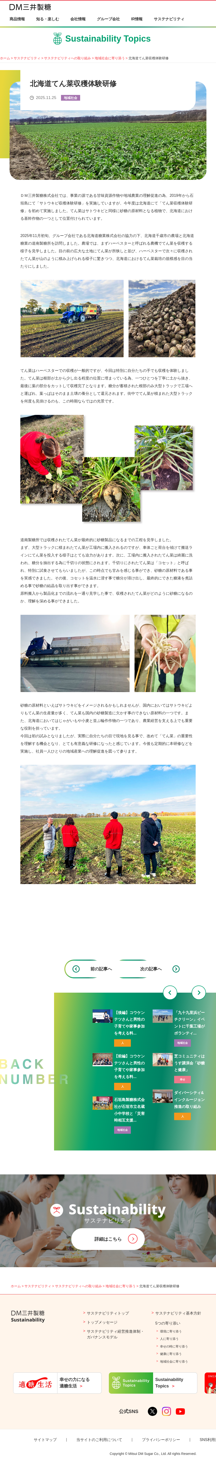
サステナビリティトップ (108, 1313)
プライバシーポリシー (161, 1440)
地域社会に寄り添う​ (174, 1361)
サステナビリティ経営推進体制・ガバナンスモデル (115, 1334)
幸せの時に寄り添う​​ (174, 1346)
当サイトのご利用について (99, 1440)
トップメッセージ (102, 1322)
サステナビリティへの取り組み (67, 58)
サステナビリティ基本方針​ (178, 1313)
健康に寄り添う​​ (171, 1354)
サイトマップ (45, 1440)
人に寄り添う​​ (169, 1339)
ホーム (5, 58)
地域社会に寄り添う (110, 58)
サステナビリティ (27, 58)
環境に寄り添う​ (171, 1331)
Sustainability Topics (108, 40)
